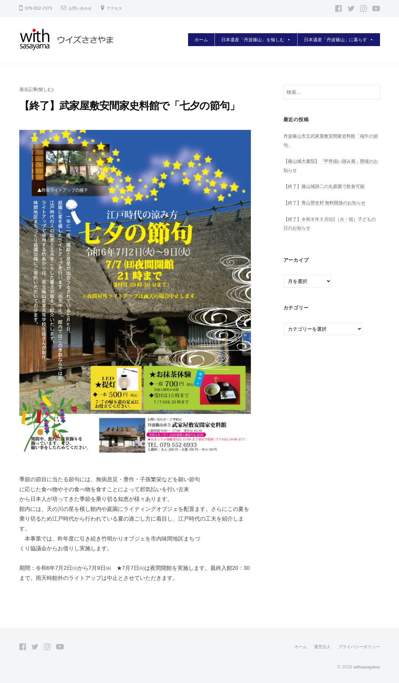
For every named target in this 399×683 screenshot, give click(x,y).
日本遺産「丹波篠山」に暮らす (339, 39)
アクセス (119, 8)
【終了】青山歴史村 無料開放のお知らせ (327, 202)
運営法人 (318, 646)
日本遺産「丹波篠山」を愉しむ (256, 39)
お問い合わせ (82, 8)
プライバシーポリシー (357, 646)
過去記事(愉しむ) (37, 89)
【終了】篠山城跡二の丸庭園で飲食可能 (326, 186)
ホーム (201, 39)
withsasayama (365, 666)
